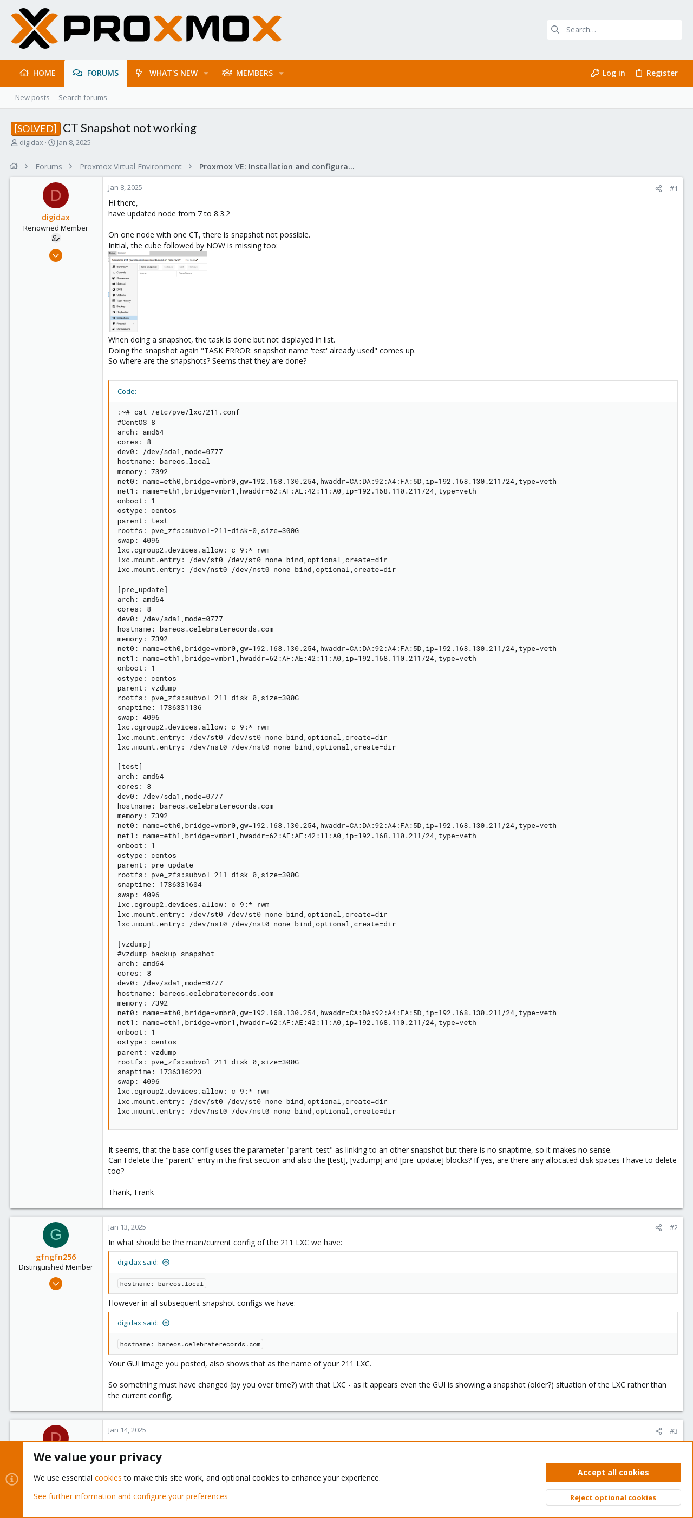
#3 (673, 1431)
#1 (673, 188)
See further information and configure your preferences (131, 1496)
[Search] (614, 30)
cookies (108, 1478)
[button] (206, 73)
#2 (673, 1227)
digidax (31, 142)
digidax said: (139, 1262)
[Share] (657, 188)
